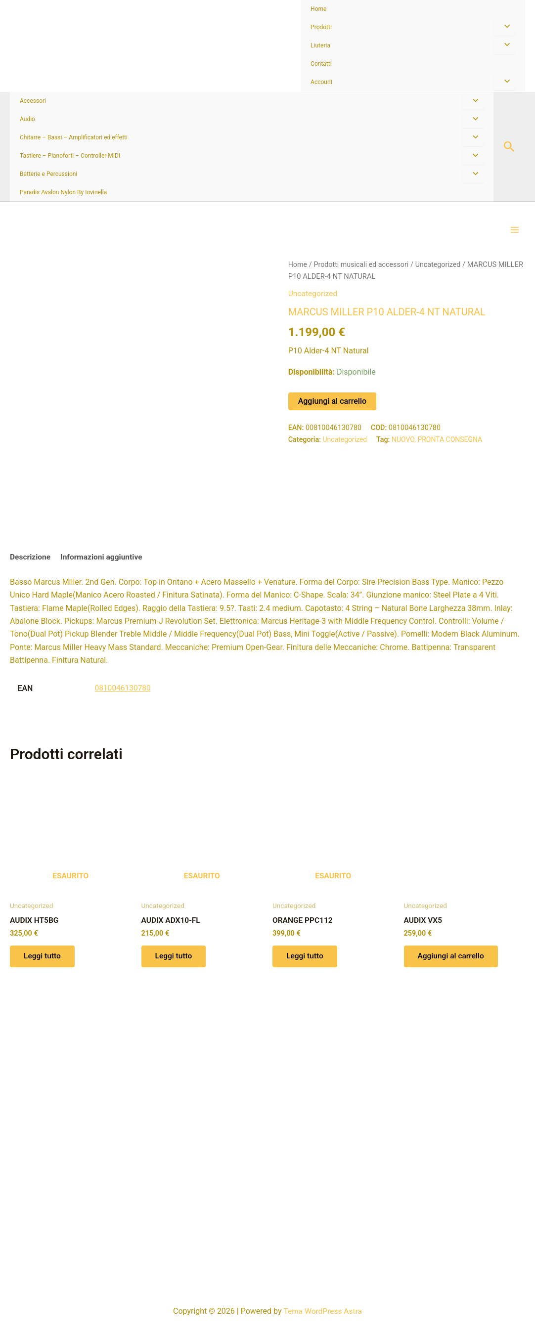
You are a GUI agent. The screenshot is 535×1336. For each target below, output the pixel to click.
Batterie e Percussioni (48, 174)
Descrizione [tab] (31, 842)
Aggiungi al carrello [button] (453, 1243)
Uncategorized (442, 274)
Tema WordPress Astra (322, 1311)
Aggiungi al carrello (332, 411)
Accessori (33, 100)
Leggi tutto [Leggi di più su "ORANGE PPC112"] (306, 1243)
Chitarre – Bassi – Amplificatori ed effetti (74, 137)
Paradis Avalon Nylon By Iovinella (63, 192)
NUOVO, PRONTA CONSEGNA (440, 449)
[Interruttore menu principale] (514, 235)
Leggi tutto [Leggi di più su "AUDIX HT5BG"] (44, 1243)
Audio (27, 119)
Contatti (321, 63)
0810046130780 (123, 973)
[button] (509, 147)
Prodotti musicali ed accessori (363, 274)
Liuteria (320, 45)
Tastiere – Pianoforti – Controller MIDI (70, 155)
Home (318, 8)
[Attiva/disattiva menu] (504, 27)
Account (321, 82)
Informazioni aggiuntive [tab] (104, 842)
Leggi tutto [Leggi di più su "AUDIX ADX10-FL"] (175, 1243)
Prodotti (321, 27)
